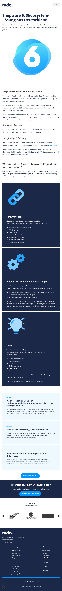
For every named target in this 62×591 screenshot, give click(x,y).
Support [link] (16, 571)
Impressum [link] (25, 586)
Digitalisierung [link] (16, 551)
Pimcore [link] (45, 553)
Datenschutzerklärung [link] (35, 586)
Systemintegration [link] (16, 574)
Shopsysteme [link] (16, 558)
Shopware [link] (46, 555)
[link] (7, 5)
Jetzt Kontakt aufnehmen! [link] (30, 494)
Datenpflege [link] (16, 566)
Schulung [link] (16, 569)
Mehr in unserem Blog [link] (30, 476)
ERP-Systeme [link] (16, 553)
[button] (3, 587)
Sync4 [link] (46, 558)
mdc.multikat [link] (54, 145)
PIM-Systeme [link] (16, 555)
